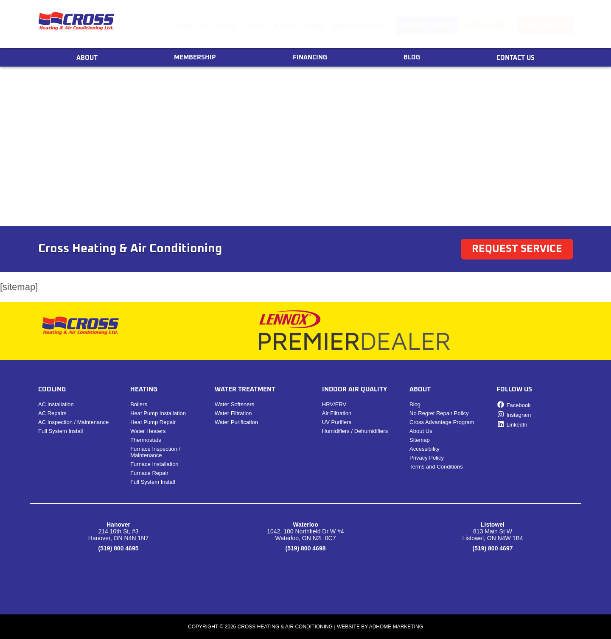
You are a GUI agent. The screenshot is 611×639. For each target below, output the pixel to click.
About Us (420, 431)
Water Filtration (233, 413)
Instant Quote (426, 25)
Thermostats (145, 440)
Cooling (181, 26)
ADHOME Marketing (396, 627)
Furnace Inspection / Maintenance (155, 452)
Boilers (138, 404)
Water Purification (236, 422)
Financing (310, 57)
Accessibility (424, 449)
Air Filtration (336, 413)
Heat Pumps (218, 26)
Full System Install (60, 431)
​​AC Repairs (52, 413)
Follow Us (514, 389)
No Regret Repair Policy (438, 413)
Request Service (517, 249)
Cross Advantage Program (441, 422)
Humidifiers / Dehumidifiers (355, 431)
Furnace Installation (154, 464)
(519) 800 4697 (493, 548)
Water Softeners (234, 404)
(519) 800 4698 (306, 548)
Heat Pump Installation (158, 413)
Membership (195, 57)
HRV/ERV (334, 404)
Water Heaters (147, 431)
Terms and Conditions (436, 466)
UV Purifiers (336, 422)
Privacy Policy (426, 458)
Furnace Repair (149, 473)
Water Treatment (300, 26)
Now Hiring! (487, 25)
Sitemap (419, 440)
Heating (255, 26)
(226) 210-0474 (545, 25)
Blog (412, 57)
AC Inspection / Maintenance (73, 422)
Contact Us (515, 58)
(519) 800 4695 (118, 548)
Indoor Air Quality (360, 26)
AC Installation (56, 404)
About (87, 58)
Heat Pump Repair (153, 422)
